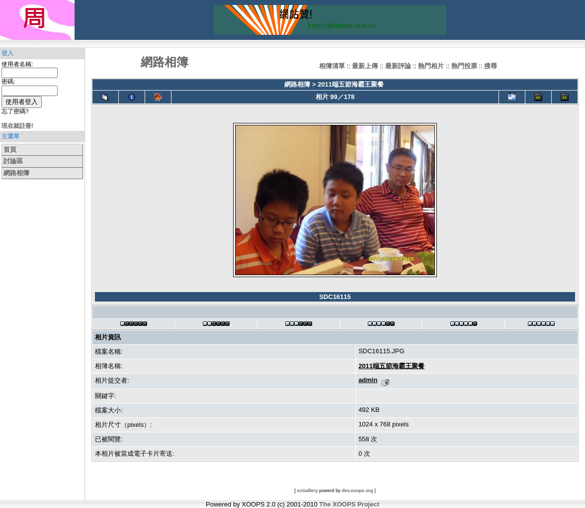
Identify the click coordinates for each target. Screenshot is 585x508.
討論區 (13, 161)
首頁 (9, 149)
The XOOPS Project (349, 504)
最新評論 (398, 66)
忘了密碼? (15, 111)
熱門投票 (464, 66)
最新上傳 (365, 66)
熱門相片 (431, 66)
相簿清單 (332, 66)
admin (367, 380)
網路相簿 (16, 173)
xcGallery (307, 490)
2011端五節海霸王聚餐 (351, 84)
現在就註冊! (17, 125)
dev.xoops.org (357, 490)
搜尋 (490, 66)
